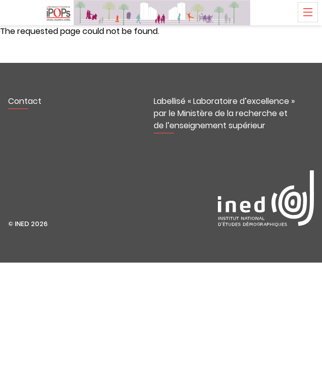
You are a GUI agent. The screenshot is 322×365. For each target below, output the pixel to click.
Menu (308, 12)
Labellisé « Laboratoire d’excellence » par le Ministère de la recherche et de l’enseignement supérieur (224, 113)
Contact (24, 101)
